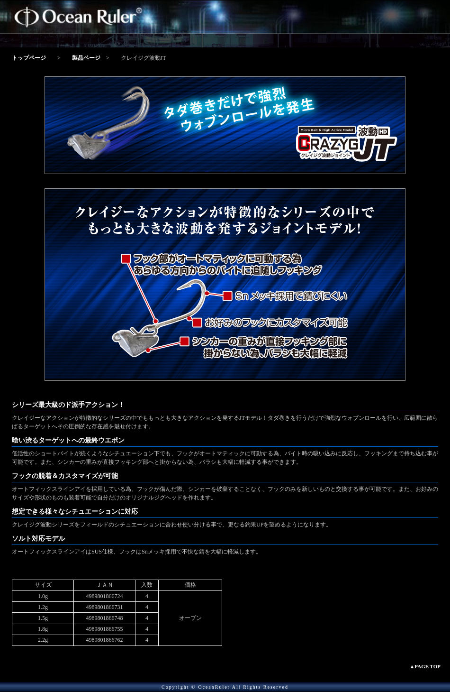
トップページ (29, 58)
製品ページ (86, 58)
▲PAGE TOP (425, 666)
